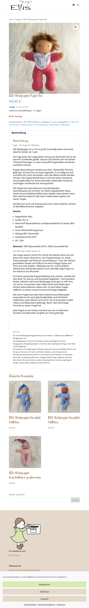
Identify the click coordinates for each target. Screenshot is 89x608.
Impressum (61, 604)
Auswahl (44, 599)
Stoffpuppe (65, 124)
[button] (75, 27)
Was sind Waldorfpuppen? (25, 570)
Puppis (18, 19)
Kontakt (15, 555)
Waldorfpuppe (26, 124)
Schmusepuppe (41, 124)
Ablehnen (44, 591)
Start (11, 19)
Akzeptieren (44, 584)
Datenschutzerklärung (46, 604)
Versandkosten (22, 107)
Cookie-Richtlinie (30, 604)
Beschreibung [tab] (19, 132)
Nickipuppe (54, 124)
